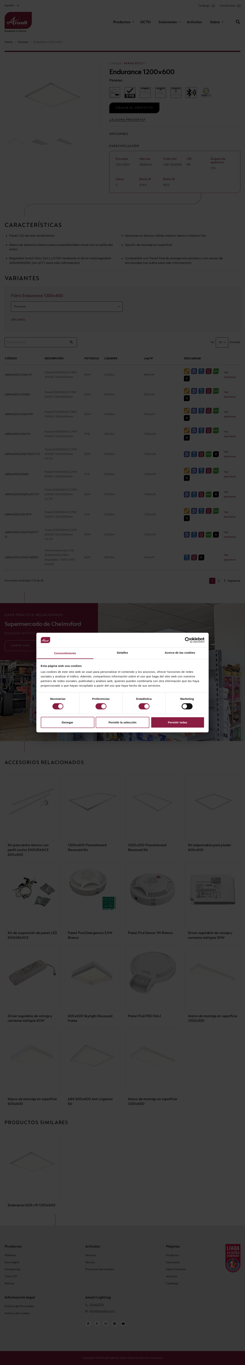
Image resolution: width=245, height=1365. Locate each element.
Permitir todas (177, 722)
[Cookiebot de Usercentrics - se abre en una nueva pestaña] (187, 640)
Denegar (67, 722)
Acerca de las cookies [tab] (180, 652)
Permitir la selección (122, 722)
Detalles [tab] (122, 652)
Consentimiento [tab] (65, 653)
